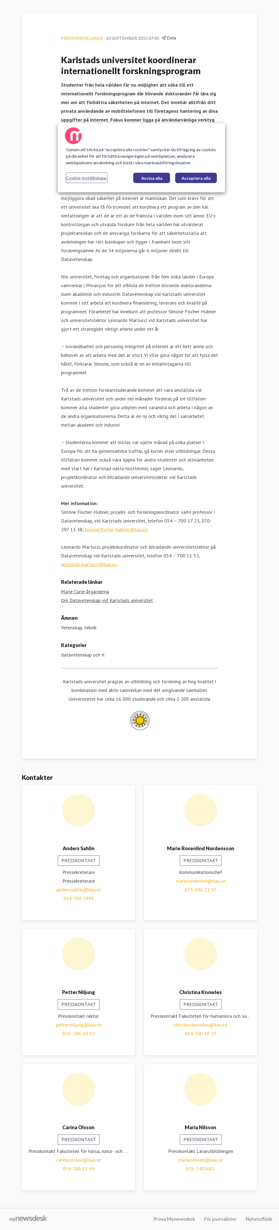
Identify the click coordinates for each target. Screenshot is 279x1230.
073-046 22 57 (200, 889)
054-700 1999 (78, 898)
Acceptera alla (196, 178)
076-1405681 (200, 1168)
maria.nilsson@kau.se (200, 1160)
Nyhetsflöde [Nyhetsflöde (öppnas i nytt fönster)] (258, 1219)
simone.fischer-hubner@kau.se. (116, 529)
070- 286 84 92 (78, 1033)
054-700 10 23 (200, 1033)
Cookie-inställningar (86, 177)
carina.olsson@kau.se (78, 1160)
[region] (141, 157)
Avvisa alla (151, 178)
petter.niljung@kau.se (78, 1025)
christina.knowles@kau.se (200, 1025)
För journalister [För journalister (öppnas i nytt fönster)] (220, 1219)
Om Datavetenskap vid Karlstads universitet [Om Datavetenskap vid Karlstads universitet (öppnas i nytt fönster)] (107, 600)
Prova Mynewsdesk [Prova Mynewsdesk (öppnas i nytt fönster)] (174, 1219)
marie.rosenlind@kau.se (200, 881)
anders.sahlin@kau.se (78, 889)
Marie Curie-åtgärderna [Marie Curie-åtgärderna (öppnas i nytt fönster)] (85, 591)
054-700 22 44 (78, 1168)
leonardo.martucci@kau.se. (89, 564)
